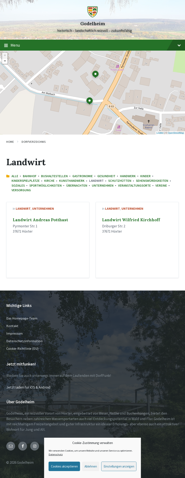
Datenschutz (56, 454)
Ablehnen (91, 466)
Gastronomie (82, 176)
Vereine (161, 185)
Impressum (14, 333)
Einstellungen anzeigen (119, 466)
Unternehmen (102, 185)
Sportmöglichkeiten (45, 185)
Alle (15, 176)
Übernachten (76, 185)
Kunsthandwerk (72, 181)
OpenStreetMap (176, 133)
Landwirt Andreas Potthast (40, 219)
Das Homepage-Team (21, 318)
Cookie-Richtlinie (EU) (22, 348)
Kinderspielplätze (26, 181)
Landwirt (23, 209)
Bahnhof (29, 176)
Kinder (145, 176)
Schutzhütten (119, 181)
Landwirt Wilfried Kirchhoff (131, 219)
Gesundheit (106, 176)
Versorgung (21, 190)
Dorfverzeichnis (34, 142)
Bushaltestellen (54, 176)
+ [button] (5, 55)
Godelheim (92, 23)
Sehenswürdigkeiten (152, 181)
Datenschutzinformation (24, 341)
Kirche (49, 181)
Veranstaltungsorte (134, 185)
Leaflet (159, 133)
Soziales (18, 185)
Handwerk (128, 176)
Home (10, 142)
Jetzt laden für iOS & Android (28, 387)
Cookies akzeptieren (64, 466)
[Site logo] (92, 16)
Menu (92, 45)
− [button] (5, 61)
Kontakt (12, 326)
